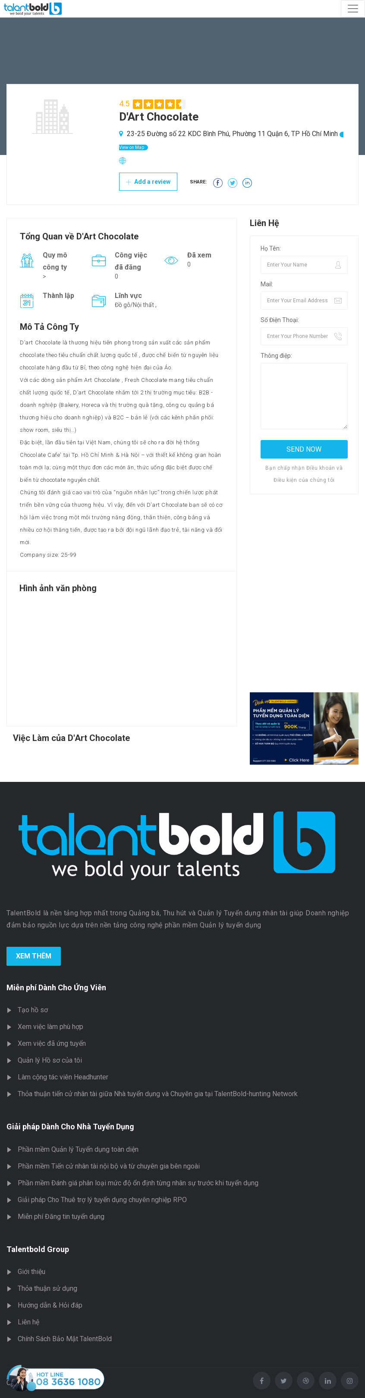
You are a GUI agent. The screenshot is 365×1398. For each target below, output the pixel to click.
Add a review (148, 181)
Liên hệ (28, 1322)
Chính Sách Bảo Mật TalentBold (65, 1339)
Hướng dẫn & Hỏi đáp (50, 1305)
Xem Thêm (33, 956)
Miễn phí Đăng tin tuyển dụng (61, 1216)
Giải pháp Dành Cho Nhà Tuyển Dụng (70, 1126)
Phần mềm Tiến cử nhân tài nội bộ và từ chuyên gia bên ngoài (109, 1166)
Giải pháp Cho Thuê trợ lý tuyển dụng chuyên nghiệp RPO (102, 1200)
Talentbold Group (37, 1249)
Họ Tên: (271, 248)
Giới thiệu (31, 1272)
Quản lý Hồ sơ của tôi (50, 1060)
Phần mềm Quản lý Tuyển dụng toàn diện (78, 1149)
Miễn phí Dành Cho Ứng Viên (56, 987)
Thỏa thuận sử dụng (47, 1288)
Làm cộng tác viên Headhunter (63, 1077)
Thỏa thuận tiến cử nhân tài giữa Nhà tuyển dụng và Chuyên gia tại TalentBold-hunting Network (158, 1094)
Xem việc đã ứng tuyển (52, 1043)
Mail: (267, 284)
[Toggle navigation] (353, 8)
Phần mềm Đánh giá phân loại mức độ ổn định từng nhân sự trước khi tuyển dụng (138, 1183)
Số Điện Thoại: (280, 319)
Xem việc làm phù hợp (50, 1027)
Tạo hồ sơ (33, 1010)
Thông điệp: (276, 355)
